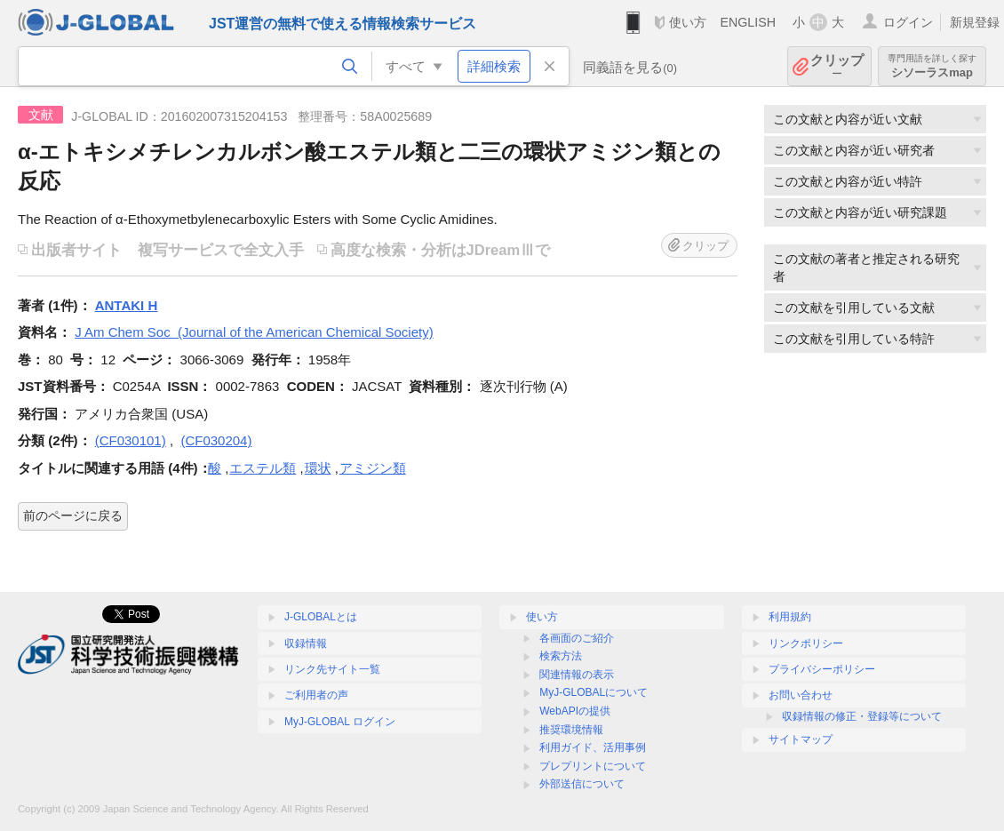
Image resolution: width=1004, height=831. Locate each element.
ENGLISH (748, 22)
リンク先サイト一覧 (332, 669)
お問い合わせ (801, 695)
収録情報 (305, 643)
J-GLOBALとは (320, 617)
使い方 (687, 22)
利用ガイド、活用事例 (592, 747)
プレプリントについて (592, 766)
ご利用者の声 (316, 695)
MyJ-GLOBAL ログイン (339, 721)
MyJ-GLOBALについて (593, 692)
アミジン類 (372, 467)
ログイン (908, 22)
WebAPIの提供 (574, 711)
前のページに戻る (73, 515)
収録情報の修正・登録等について (862, 716)
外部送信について (582, 784)
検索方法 (560, 656)
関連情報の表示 (576, 674)
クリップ (837, 66)
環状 (318, 467)
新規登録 (975, 22)
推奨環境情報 (571, 729)
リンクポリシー (806, 643)
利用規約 (790, 617)
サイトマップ (801, 739)
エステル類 (262, 467)
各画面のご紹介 (576, 638)
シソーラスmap (932, 66)
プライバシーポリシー (822, 669)
